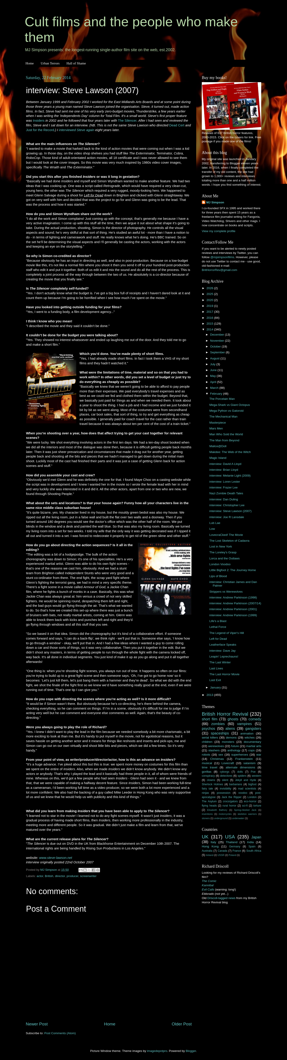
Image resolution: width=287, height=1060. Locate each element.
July (213, 364)
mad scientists (247, 788)
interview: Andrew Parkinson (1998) (233, 597)
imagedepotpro (157, 1051)
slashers (214, 750)
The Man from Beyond (224, 440)
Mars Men (216, 428)
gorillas (206, 771)
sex (220, 754)
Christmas (217, 759)
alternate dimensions (240, 767)
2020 (210, 300)
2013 (210, 695)
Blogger (191, 1051)
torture (257, 805)
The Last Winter (220, 662)
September (218, 352)
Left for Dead (218, 638)
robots (206, 754)
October (216, 346)
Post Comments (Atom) (60, 1033)
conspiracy (208, 775)
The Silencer (127, 120)
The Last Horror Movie (224, 674)
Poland (232, 855)
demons (231, 737)
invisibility (225, 788)
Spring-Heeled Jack (245, 810)
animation (247, 733)
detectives (226, 775)
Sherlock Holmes (212, 784)
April (213, 382)
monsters (228, 741)
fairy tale (207, 788)
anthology (234, 750)
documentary (252, 741)
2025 (210, 294)
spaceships (220, 733)
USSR (220, 855)
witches (249, 737)
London (252, 797)
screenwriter (88, 876)
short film (209, 719)
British (49, 876)
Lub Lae (214, 523)
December (217, 334)
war (258, 754)
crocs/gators (230, 801)
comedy (254, 719)
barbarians (235, 784)
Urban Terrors (50, 63)
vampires (244, 724)
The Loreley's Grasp (223, 552)
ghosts (233, 719)
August (215, 358)
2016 (210, 317)
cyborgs (224, 771)
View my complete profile (218, 231)
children (207, 741)
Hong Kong (210, 846)
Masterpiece (217, 422)
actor (40, 876)
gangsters (253, 728)
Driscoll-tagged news (221, 898)
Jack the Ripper (231, 797)
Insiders (39, 120)
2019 (210, 306)
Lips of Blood (218, 576)
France (237, 850)
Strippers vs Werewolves (226, 591)
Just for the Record (40, 130)
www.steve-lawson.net (55, 858)
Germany (234, 846)
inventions (207, 814)
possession (223, 792)
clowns (211, 780)
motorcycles (225, 814)
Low (212, 528)
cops (251, 750)
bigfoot (252, 784)
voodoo (242, 792)
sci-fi (245, 805)
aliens (230, 728)
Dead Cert (177, 125)
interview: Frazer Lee (223, 487)
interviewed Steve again (76, 130)
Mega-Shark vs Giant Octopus (229, 405)
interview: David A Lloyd (225, 464)
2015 (210, 323)
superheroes (239, 754)
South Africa (253, 850)
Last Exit (215, 680)
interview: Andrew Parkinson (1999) (233, 615)
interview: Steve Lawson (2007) (230, 511)
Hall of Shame (76, 63)
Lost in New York (220, 546)
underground (221, 818)
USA (230, 837)
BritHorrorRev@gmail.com (219, 270)
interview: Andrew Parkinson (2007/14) (235, 603)
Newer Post (37, 1024)
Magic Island (217, 458)
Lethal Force (217, 627)
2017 (210, 311)
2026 (210, 288)
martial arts (253, 746)
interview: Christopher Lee (227, 505)
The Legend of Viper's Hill (226, 633)
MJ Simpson (215, 202)
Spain (251, 846)
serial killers (210, 737)
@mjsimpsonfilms (222, 257)
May (213, 376)
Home (30, 63)
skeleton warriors (247, 814)
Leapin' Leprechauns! (223, 656)
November (217, 340)
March (214, 387)
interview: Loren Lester (224, 481)
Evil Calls (208, 889)
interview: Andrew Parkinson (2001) (233, 609)
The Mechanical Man (223, 416)
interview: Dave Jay (222, 650)
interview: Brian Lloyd (223, 469)
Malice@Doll (217, 446)
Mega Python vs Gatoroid (226, 410)
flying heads (209, 805)
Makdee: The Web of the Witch (230, 452)
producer (72, 876)
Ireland (209, 855)
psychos (208, 728)
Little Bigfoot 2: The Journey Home (232, 570)
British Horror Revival (225, 714)
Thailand (231, 842)
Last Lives (216, 668)
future (235, 746)
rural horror (229, 805)
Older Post (182, 1024)
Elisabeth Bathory (217, 810)
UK (205, 837)
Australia (207, 850)
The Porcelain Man (222, 398)
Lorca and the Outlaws (224, 558)
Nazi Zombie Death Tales (226, 493)
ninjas (205, 792)
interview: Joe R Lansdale (226, 517)
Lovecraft (228, 763)
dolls (240, 771)
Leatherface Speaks (222, 644)
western (256, 775)
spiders (242, 775)
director (60, 876)
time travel (209, 767)
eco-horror (250, 801)
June (213, 370)
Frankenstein (244, 759)
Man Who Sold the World (226, 434)
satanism (249, 763)
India (250, 842)
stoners (206, 818)
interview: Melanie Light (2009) (230, 475)
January (216, 687)
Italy (213, 842)
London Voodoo (220, 564)
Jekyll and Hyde (245, 780)
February (216, 393)
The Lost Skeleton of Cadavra (229, 540)
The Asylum (209, 801)
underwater (238, 818)
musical (207, 763)
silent (225, 780)
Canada (222, 850)
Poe (253, 771)
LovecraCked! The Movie (226, 535)
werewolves (216, 746)
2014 (210, 329)
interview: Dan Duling (223, 499)
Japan (256, 837)
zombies (218, 724)
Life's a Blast (217, 621)
